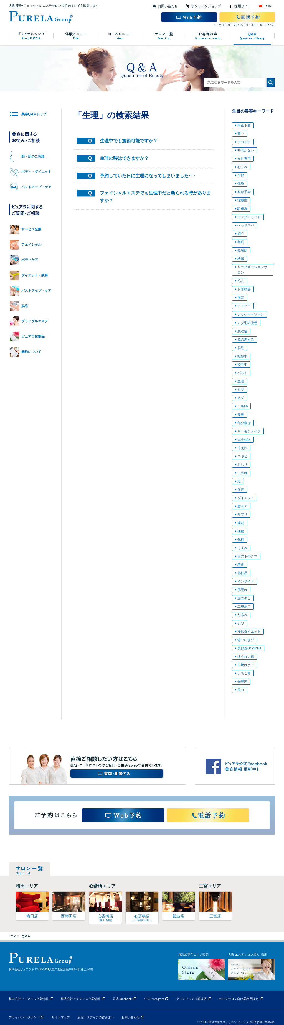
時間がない (245, 150)
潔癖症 (242, 200)
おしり (242, 465)
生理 (240, 381)
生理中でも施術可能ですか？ (129, 140)
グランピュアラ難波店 (191, 999)
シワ (240, 623)
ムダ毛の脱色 (247, 323)
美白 (240, 690)
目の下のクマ (247, 556)
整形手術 (244, 192)
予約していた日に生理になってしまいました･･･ (147, 175)
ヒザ (240, 389)
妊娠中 (242, 356)
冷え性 (242, 448)
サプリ (242, 515)
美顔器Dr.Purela (249, 648)
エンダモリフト (249, 217)
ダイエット (245, 498)
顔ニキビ (244, 598)
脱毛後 (242, 331)
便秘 (240, 531)
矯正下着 (244, 125)
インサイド (245, 581)
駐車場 (242, 209)
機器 (240, 259)
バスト (242, 373)
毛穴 (240, 281)
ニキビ (242, 456)
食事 (240, 415)
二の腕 (242, 473)
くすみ (242, 548)
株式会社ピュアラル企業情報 (29, 999)
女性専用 (244, 159)
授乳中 (242, 364)
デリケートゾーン (250, 314)
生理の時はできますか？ (124, 158)
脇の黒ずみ (245, 339)
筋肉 (240, 490)
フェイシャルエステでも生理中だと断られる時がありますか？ (155, 197)
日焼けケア (245, 665)
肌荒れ (242, 590)
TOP (12, 936)
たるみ (242, 615)
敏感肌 (242, 250)
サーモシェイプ (249, 431)
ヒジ (240, 398)
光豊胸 (242, 682)
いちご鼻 (244, 673)
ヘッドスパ (245, 225)
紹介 (240, 234)
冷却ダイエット (249, 632)
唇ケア (242, 506)
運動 (240, 523)
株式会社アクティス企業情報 (80, 999)
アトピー (244, 306)
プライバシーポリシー (24, 1017)
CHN (268, 6)
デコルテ (244, 142)
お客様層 (244, 289)
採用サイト (242, 6)
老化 (240, 565)
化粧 (240, 540)
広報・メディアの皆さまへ (95, 1017)
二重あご (244, 606)
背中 (240, 134)
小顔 (240, 175)
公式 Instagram (154, 999)
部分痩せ (244, 423)
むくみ (242, 167)
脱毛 (240, 348)
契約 (240, 242)
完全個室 (244, 440)
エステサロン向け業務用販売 (238, 999)
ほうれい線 (245, 657)
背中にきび (245, 640)
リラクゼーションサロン (252, 270)
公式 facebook (122, 999)
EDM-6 (242, 406)
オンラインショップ (206, 6)
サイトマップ (61, 1017)
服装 (240, 298)
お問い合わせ (168, 6)
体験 (240, 184)
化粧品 (242, 573)
